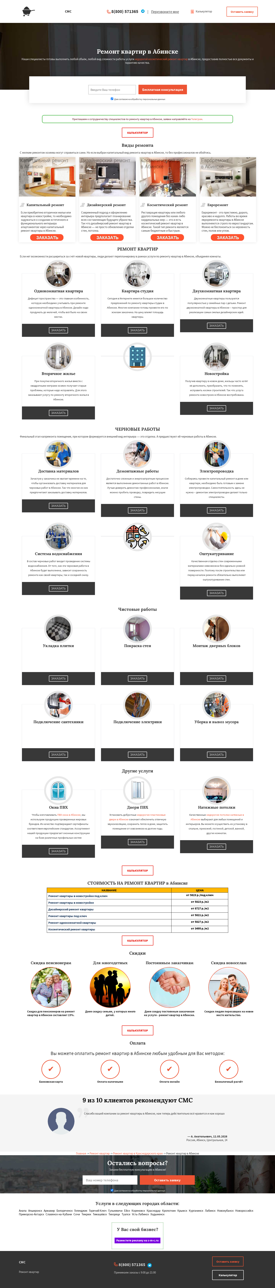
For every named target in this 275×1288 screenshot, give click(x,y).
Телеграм (196, 119)
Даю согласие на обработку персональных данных (138, 99)
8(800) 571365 (124, 11)
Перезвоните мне (165, 11)
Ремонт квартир (100, 1153)
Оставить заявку (242, 12)
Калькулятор (201, 11)
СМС (22, 1262)
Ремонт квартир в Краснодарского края (138, 1153)
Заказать (58, 330)
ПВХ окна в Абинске (69, 814)
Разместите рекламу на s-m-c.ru (137, 1240)
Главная (81, 1153)
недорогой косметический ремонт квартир (161, 59)
